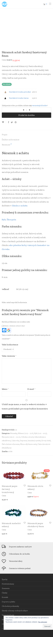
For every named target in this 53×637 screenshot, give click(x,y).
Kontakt (5, 597)
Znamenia (5, 588)
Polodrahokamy (8, 584)
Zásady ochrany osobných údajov (15, 611)
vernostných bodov (39, 105)
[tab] (26, 134)
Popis (4, 134)
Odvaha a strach (27, 437)
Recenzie (7, 144)
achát (10, 451)
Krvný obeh (46, 440)
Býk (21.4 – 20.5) (40, 433)
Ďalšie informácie (10, 139)
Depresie (23, 440)
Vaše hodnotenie (10, 344)
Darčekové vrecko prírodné (20, 92)
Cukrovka (15, 440)
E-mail (31, 389)
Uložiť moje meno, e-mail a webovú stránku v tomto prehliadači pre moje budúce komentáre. (25, 406)
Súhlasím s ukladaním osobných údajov (13, 326)
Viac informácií (42, 622)
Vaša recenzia (9, 356)
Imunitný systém (34, 440)
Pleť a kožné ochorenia (10, 444)
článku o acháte (19, 205)
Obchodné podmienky (10, 606)
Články (4, 593)
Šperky (4, 579)
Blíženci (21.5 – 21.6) (25, 433)
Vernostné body (8, 615)
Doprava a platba (8, 602)
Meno (5, 389)
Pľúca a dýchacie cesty (28, 444)
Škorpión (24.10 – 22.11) (11, 437)
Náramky (13, 433)
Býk (4, 219)
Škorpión (11, 219)
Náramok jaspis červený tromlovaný (9, 489)
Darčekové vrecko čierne (18, 98)
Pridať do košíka (26, 115)
